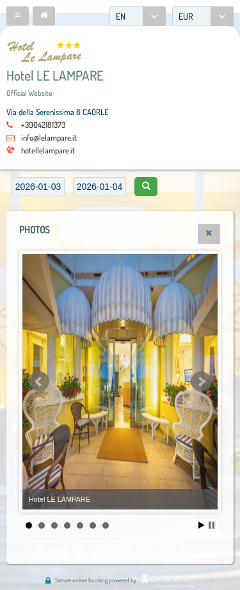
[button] (17, 16)
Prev (39, 381)
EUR (186, 16)
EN (120, 16)
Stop (211, 525)
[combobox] (137, 16)
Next (201, 381)
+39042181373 (43, 125)
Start (201, 525)
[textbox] (38, 186)
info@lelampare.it (49, 137)
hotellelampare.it (48, 150)
